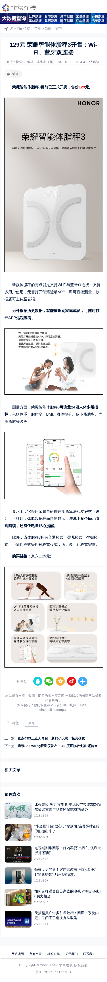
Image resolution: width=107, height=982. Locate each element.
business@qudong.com (53, 710)
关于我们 (71, 953)
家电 (58, 28)
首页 (37, 28)
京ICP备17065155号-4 (53, 972)
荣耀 (12, 74)
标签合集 (53, 953)
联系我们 (89, 953)
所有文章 (35, 953)
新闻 (48, 28)
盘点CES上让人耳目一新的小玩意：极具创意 (51, 738)
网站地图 (17, 953)
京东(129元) (41, 556)
